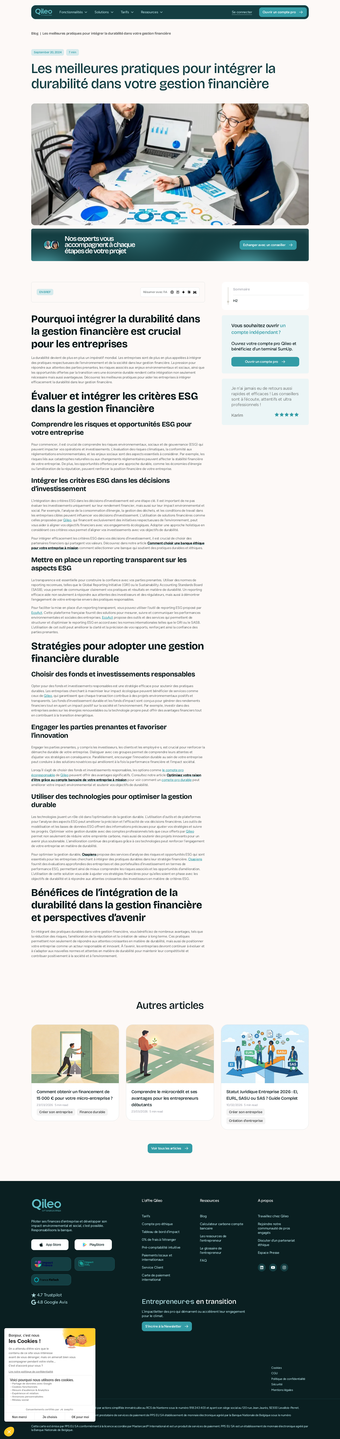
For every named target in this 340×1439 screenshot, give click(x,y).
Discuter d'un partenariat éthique (276, 1242)
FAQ (203, 1260)
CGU (274, 1373)
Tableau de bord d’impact (160, 1232)
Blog (203, 1216)
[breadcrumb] (106, 33)
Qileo (67, 520)
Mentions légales (282, 1390)
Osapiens (195, 859)
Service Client (152, 1267)
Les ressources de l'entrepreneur (213, 1238)
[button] (73, 12)
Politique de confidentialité (288, 1379)
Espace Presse (268, 1253)
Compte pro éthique (157, 1224)
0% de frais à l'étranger (159, 1239)
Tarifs (146, 1216)
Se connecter (242, 12)
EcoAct (36, 613)
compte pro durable (176, 780)
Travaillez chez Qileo (273, 1216)
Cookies (276, 1368)
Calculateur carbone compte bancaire (221, 1226)
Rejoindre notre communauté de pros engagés (274, 1228)
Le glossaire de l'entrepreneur (211, 1250)
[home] (43, 12)
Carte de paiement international (156, 1277)
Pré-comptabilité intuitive (161, 1247)
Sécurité (276, 1384)
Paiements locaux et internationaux (157, 1257)
